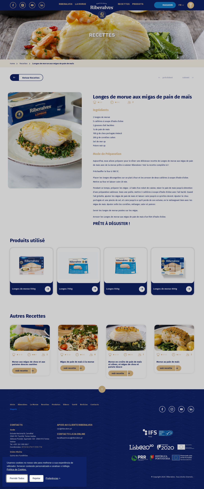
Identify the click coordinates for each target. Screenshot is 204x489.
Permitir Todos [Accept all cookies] (17, 478)
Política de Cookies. (17, 469)
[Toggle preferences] (53, 478)
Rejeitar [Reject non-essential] (36, 478)
